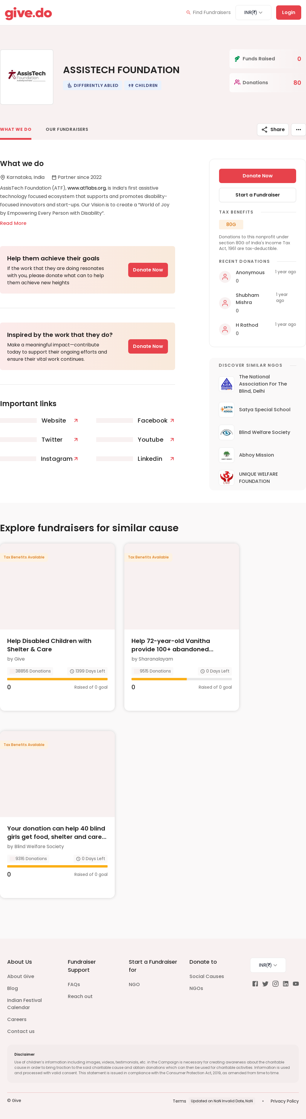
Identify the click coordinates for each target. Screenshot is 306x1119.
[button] (92, 85)
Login (288, 12)
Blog (12, 988)
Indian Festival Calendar (24, 1004)
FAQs (74, 984)
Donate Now (148, 269)
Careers (17, 1019)
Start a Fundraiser (257, 194)
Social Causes (206, 976)
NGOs (196, 988)
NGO (134, 984)
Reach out (80, 996)
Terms (179, 1101)
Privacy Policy (285, 1101)
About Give (20, 976)
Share (273, 129)
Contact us (21, 1031)
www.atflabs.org (87, 188)
